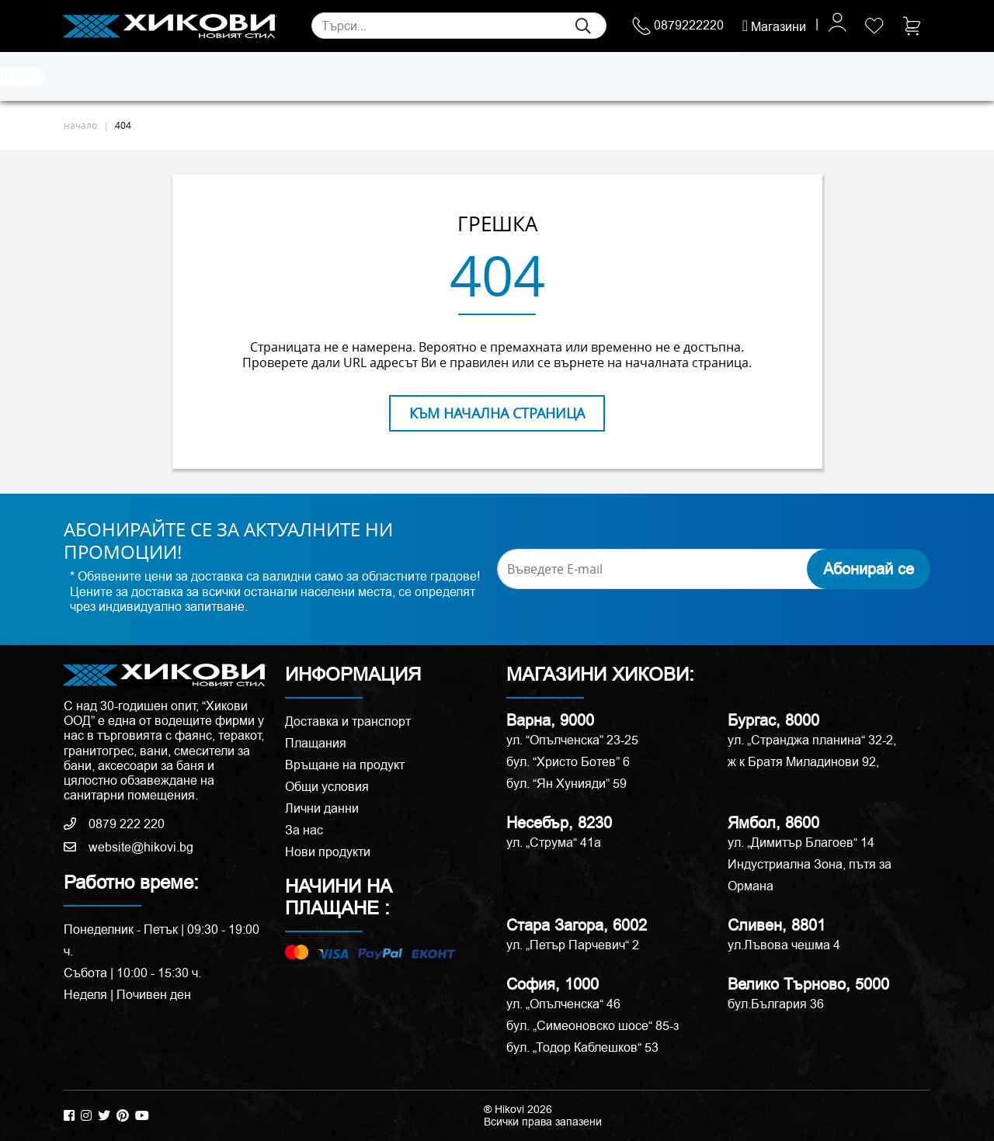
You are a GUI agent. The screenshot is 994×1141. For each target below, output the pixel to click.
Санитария (242, 77)
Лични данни (322, 808)
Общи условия (327, 787)
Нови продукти (327, 852)
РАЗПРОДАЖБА (747, 76)
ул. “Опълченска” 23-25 (572, 740)
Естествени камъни (160, 77)
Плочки (85, 77)
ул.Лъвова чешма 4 (784, 945)
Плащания (315, 743)
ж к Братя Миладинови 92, (803, 762)
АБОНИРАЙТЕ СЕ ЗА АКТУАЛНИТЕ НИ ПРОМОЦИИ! (228, 541)
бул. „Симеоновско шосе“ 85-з (592, 1026)
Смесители (305, 77)
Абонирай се (868, 569)
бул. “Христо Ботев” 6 (568, 762)
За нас (304, 830)
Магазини (774, 27)
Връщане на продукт (345, 765)
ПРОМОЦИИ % (856, 76)
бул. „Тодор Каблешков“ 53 (582, 1047)
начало (80, 125)
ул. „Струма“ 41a (553, 842)
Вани (563, 77)
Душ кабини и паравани (484, 77)
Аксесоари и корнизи (635, 77)
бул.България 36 (776, 1004)
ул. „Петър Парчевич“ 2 (572, 945)
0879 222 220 (114, 824)
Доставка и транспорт (348, 721)
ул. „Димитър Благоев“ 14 (801, 842)
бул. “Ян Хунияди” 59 (566, 783)
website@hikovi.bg (128, 847)
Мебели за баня (379, 77)
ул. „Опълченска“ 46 (563, 1004)
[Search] (458, 25)
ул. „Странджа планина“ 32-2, (812, 740)
